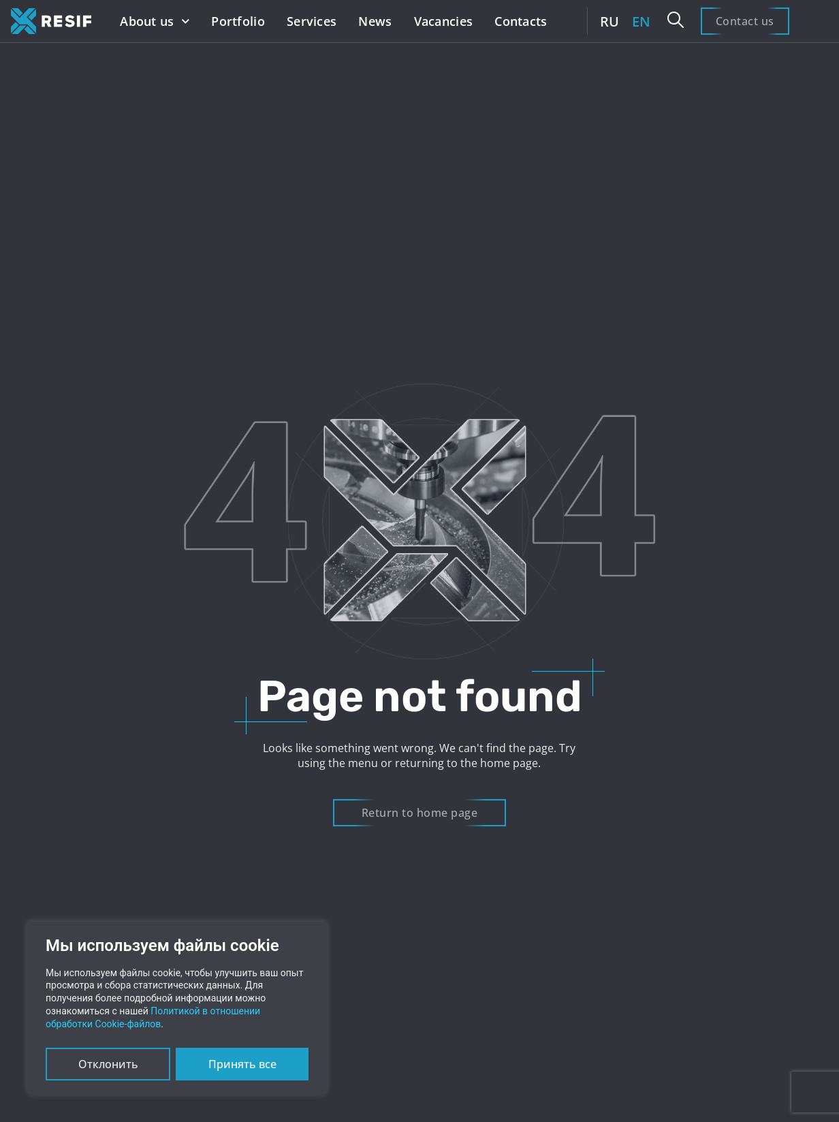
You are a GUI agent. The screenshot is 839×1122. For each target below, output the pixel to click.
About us (154, 21)
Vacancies (443, 21)
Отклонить (108, 1064)
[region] (177, 1008)
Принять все (242, 1064)
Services (311, 21)
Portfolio (238, 21)
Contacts (520, 21)
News (375, 21)
